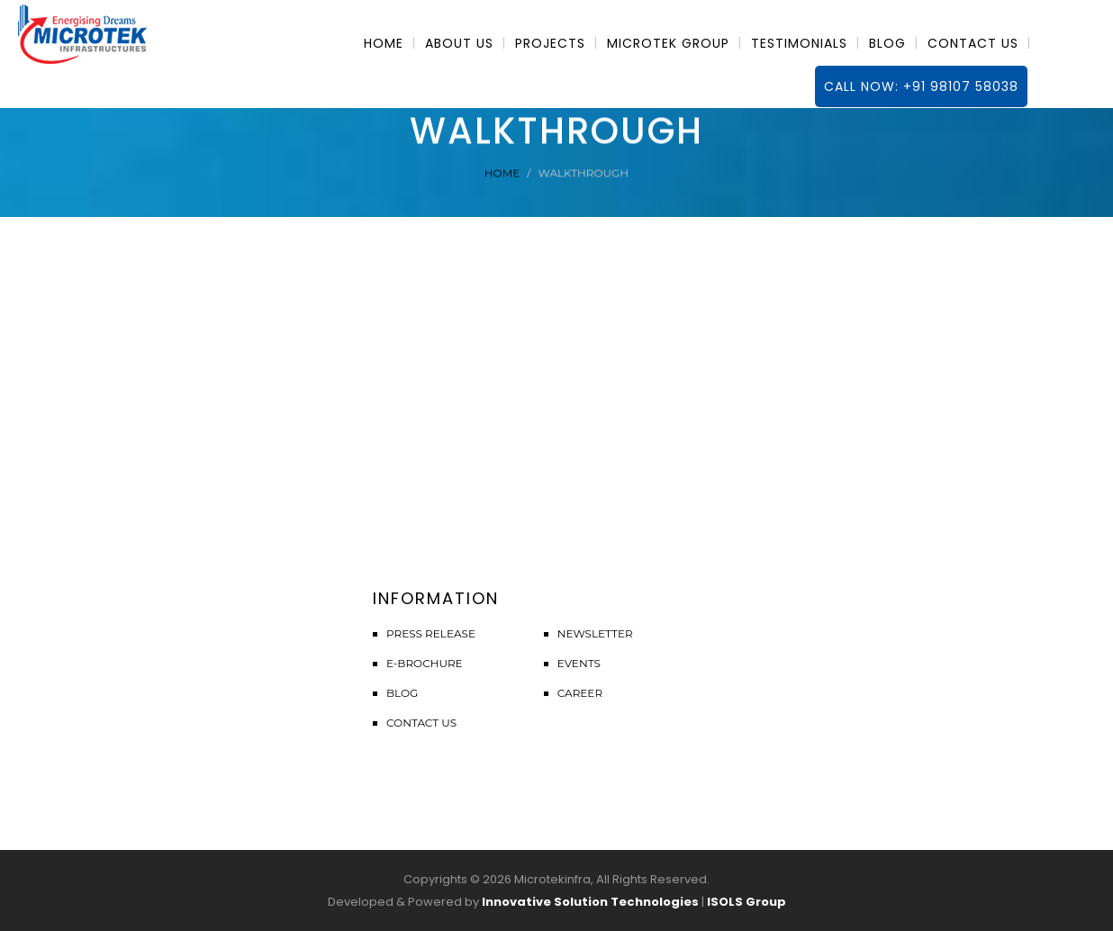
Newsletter (595, 633)
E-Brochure (424, 663)
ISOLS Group (746, 901)
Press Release (430, 633)
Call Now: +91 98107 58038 (921, 86)
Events (579, 663)
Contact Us (421, 722)
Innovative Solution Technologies (590, 901)
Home (502, 173)
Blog (402, 693)
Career (579, 693)
